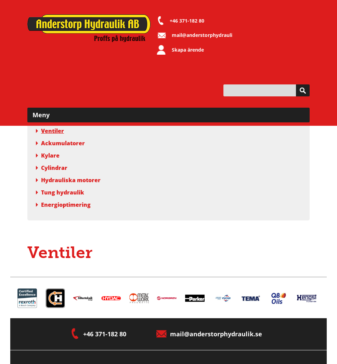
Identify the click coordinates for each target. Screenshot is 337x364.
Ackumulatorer (60, 143)
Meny (41, 115)
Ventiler (50, 131)
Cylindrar (51, 168)
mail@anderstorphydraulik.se (207, 35)
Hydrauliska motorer (68, 180)
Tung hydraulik (60, 192)
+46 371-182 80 (187, 20)
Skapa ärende (188, 49)
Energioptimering (63, 204)
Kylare (48, 155)
